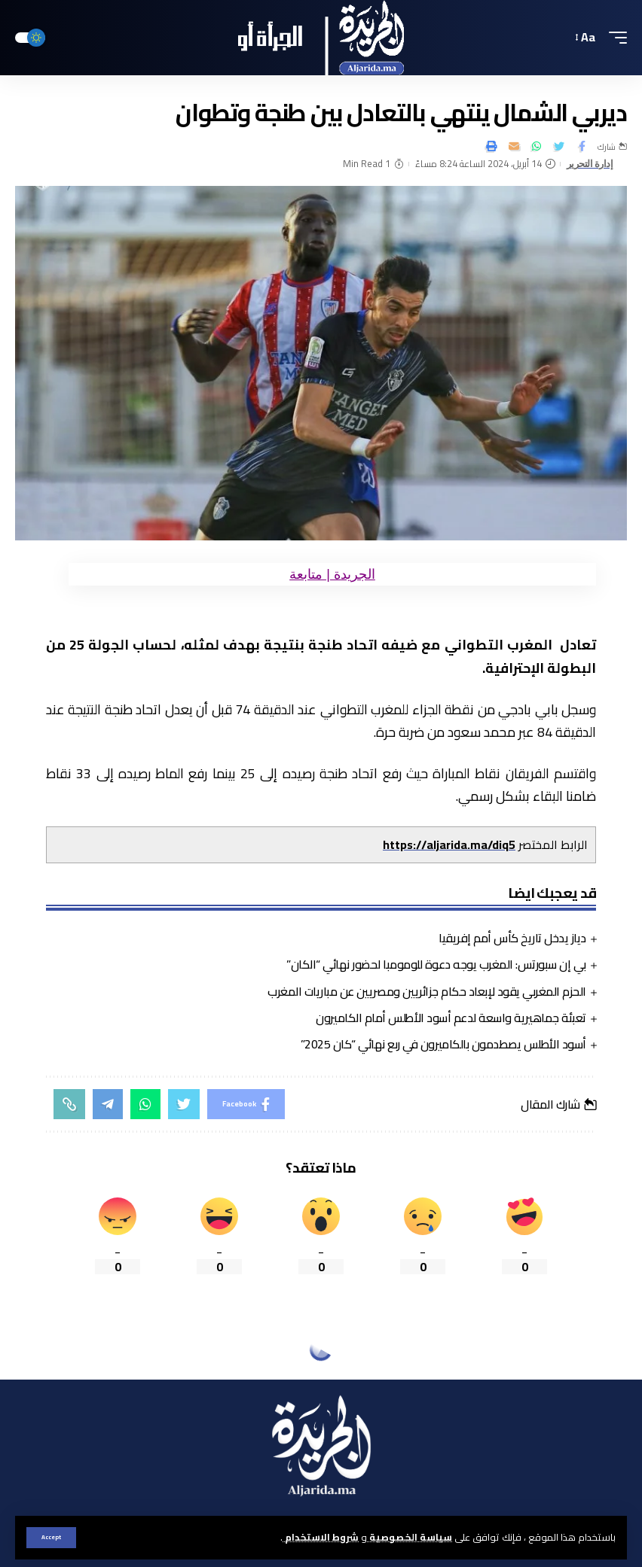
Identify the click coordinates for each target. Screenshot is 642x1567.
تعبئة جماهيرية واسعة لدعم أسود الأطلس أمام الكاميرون (451, 1017)
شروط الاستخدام (321, 1537)
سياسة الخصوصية (409, 1537)
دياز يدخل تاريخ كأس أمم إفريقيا (512, 938)
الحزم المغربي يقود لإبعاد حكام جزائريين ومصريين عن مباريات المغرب (427, 991)
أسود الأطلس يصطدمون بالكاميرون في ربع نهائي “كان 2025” (443, 1044)
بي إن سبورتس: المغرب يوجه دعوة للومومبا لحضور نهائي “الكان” (436, 964)
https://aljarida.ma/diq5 (449, 844)
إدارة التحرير (590, 163)
